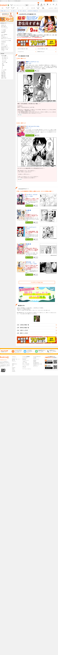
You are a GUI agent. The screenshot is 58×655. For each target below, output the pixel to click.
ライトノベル (4, 59)
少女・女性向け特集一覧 (23, 324)
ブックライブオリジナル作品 (6, 40)
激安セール (3, 35)
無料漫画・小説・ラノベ (16, 359)
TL (2, 66)
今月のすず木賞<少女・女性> (43, 48)
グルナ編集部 (30, 196)
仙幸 (27, 245)
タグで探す (3, 71)
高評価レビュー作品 (4, 49)
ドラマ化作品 (3, 31)
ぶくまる (2, 50)
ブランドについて (36, 359)
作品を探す (24, 359)
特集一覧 (2, 43)
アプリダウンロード (25, 360)
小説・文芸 (4, 61)
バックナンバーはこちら (37, 282)
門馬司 (30, 63)
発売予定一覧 (3, 25)
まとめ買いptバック (4, 37)
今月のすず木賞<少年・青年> (23, 48)
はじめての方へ (24, 357)
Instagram (13, 367)
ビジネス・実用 (4, 62)
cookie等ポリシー (36, 365)
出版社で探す (3, 76)
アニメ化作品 (3, 29)
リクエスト (24, 367)
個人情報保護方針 (36, 362)
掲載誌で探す (3, 75)
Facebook (13, 371)
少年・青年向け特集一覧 (23, 327)
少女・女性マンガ (12, 8)
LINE (13, 365)
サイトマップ (35, 366)
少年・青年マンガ (7, 8)
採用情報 (34, 360)
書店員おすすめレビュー (5, 47)
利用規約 (34, 361)
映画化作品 (3, 32)
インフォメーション (25, 365)
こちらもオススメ (21, 51)
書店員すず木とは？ (41, 51)
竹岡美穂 (35, 263)
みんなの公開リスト (4, 46)
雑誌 (3, 63)
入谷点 (28, 211)
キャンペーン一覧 (4, 45)
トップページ (14, 357)
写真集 (3, 65)
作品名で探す (3, 72)
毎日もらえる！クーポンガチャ (6, 38)
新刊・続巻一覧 (3, 26)
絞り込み (11, 5)
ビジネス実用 (38, 8)
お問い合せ (24, 366)
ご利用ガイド (24, 361)
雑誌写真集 (43, 8)
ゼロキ (28, 263)
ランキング (14, 361)
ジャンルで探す (3, 69)
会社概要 (34, 357)
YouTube (13, 370)
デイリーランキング (4, 27)
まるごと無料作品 (4, 34)
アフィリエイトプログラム (26, 368)
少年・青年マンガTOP (22, 333)
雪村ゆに (31, 263)
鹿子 (27, 63)
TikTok (13, 368)
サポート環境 (24, 362)
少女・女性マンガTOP (22, 330)
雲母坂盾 (28, 228)
